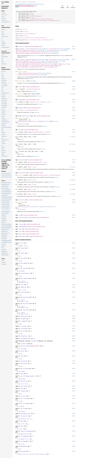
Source (16, 7)
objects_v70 (32, 4)
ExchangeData (25, 436)
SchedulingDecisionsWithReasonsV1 (49, 20)
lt (18, 179)
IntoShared (34, 341)
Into (24, 331)
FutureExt (24, 326)
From (22, 318)
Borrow (23, 258)
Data (22, 421)
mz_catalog (17, 4)
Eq (19, 215)
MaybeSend (24, 446)
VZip (24, 408)
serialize (20, 202)
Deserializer (45, 121)
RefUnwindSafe (23, 226)
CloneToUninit (25, 273)
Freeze (21, 224)
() (45, 102)
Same (22, 373)
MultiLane (21, 411)
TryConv (23, 396)
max (18, 136)
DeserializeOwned (26, 431)
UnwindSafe (22, 236)
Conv (22, 284)
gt (18, 189)
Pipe (22, 356)
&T (37, 346)
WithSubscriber (25, 413)
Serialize (22, 200)
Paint (22, 351)
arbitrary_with (22, 71)
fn (58, 64)
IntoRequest (24, 338)
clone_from (21, 93)
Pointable (24, 361)
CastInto (25, 268)
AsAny (22, 248)
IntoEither (24, 336)
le (18, 184)
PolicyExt (24, 363)
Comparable (26, 278)
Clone (20, 86)
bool (45, 162)
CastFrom (21, 271)
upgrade (27, 4)
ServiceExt (24, 386)
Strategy (21, 59)
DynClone (23, 292)
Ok (37, 206)
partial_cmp (21, 175)
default (20, 110)
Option (30, 16)
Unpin (20, 234)
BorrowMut (24, 263)
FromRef (23, 321)
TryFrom (25, 398)
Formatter (32, 102)
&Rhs (29, 167)
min (18, 144)
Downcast (23, 287)
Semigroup (29, 376)
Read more (31, 78)
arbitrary (20, 81)
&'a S (34, 376)
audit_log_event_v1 (39, 4)
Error (49, 102)
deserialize (21, 118)
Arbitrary (22, 46)
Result (42, 102)
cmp (18, 132)
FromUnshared (24, 343)
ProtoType (26, 368)
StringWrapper (37, 16)
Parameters (22, 48)
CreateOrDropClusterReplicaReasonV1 (41, 19)
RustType (21, 371)
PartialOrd (22, 172)
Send (20, 229)
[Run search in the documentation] (45, 2)
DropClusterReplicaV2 (35, 46)
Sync (20, 231)
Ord (20, 129)
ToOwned (23, 391)
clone (19, 89)
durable (23, 4)
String (30, 13)
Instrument (24, 328)
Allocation (24, 416)
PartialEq (22, 160)
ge (18, 194)
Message (23, 451)
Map (27, 59)
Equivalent (26, 297)
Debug (20, 99)
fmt (18, 102)
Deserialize (26, 116)
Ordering (47, 132)
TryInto (25, 403)
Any (22, 243)
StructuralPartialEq (25, 217)
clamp (19, 151)
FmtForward (24, 316)
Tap (22, 388)
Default (21, 107)
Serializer (31, 206)
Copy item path (36, 6)
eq (18, 162)
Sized (22, 139)
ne (18, 167)
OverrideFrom (27, 346)
